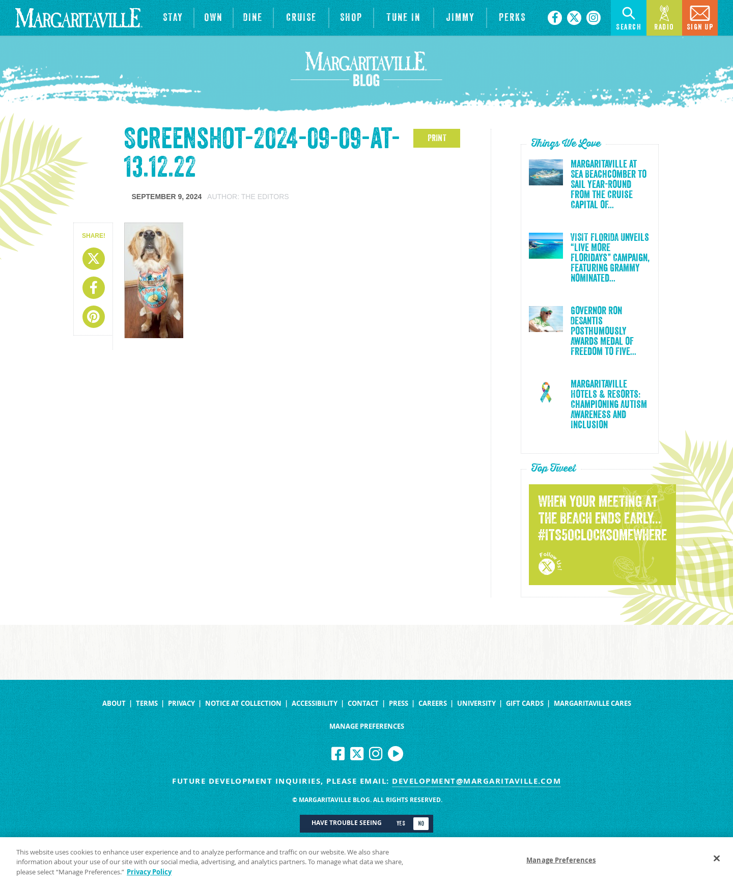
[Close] (717, 862)
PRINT (437, 138)
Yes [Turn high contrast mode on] (401, 823)
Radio (664, 17)
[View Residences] (213, 18)
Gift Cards (525, 703)
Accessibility (314, 703)
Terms (147, 703)
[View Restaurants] (253, 18)
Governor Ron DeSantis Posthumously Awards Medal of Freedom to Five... (603, 331)
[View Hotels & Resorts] (173, 18)
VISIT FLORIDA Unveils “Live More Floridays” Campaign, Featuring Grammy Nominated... (610, 258)
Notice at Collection (243, 703)
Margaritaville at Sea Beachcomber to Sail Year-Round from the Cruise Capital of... (608, 184)
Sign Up (700, 17)
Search (628, 17)
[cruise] (301, 18)
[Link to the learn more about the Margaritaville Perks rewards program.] (512, 18)
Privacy (181, 703)
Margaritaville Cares (592, 703)
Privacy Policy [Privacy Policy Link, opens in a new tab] (149, 876)
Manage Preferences (366, 726)
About (114, 703)
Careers (432, 703)
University (476, 703)
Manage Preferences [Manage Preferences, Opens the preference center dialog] (561, 864)
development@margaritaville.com (476, 781)
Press (398, 703)
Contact (363, 703)
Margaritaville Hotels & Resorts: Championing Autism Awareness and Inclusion (609, 404)
